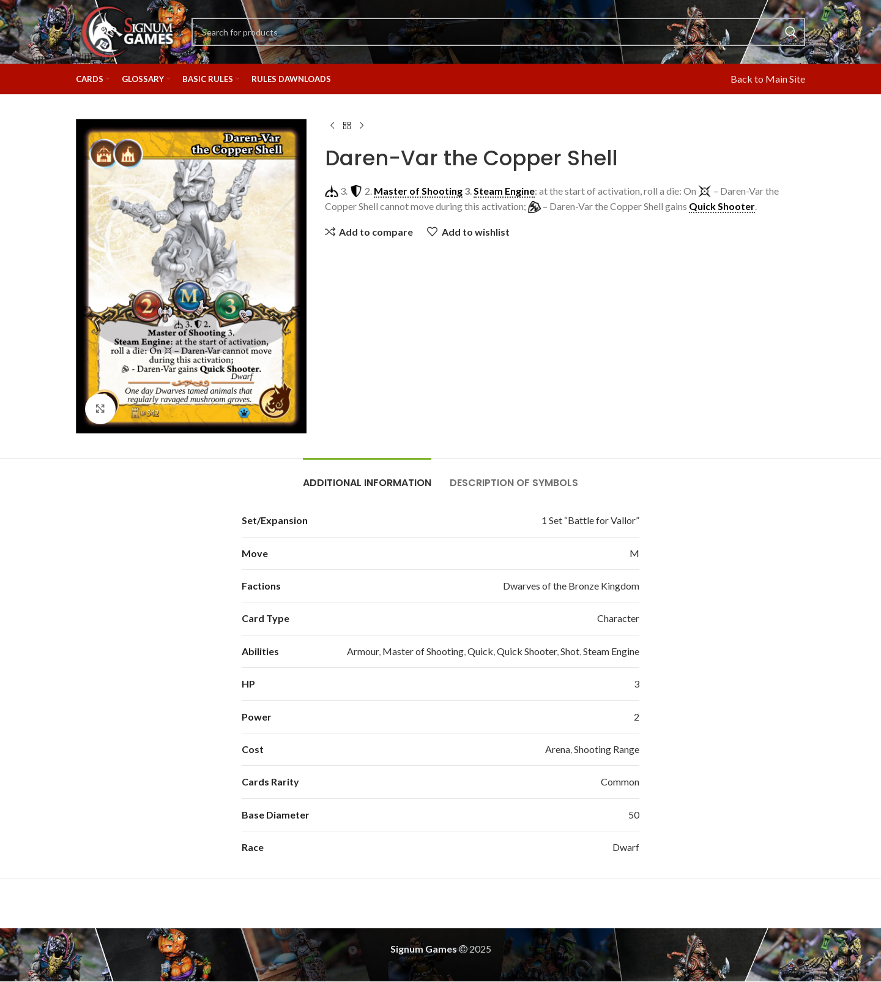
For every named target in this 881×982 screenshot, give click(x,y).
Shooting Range (606, 749)
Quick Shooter (527, 651)
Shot (569, 651)
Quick (480, 651)
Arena (557, 749)
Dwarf (625, 847)
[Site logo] (127, 30)
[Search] (498, 32)
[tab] (367, 476)
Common (620, 781)
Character (618, 618)
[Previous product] (332, 126)
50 (633, 814)
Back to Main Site (767, 78)
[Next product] (361, 126)
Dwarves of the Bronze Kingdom (571, 585)
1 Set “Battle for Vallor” (590, 520)
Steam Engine (611, 651)
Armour (363, 651)
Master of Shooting (423, 651)
